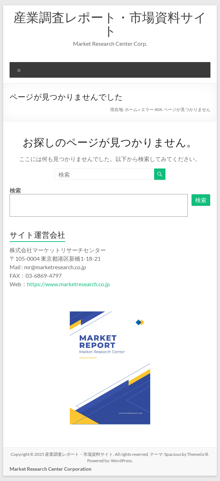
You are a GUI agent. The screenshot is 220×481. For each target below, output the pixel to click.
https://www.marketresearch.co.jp (68, 284)
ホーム (131, 109)
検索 (15, 190)
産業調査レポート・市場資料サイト (110, 23)
